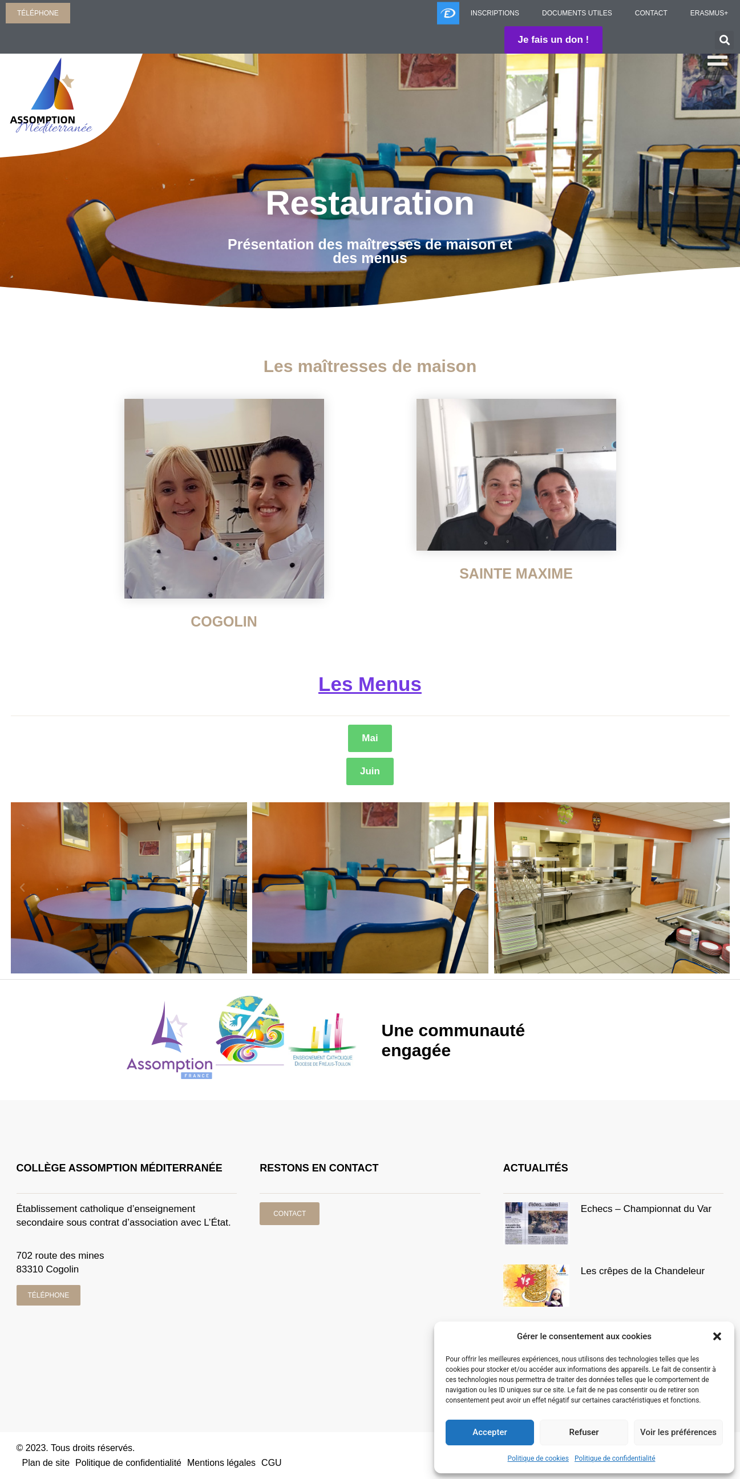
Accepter (489, 1433)
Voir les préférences (678, 1433)
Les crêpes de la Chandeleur (643, 1271)
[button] (717, 1336)
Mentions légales (221, 1463)
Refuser (584, 1433)
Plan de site (46, 1463)
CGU (271, 1463)
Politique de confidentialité (615, 1458)
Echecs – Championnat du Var (646, 1208)
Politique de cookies (538, 1458)
